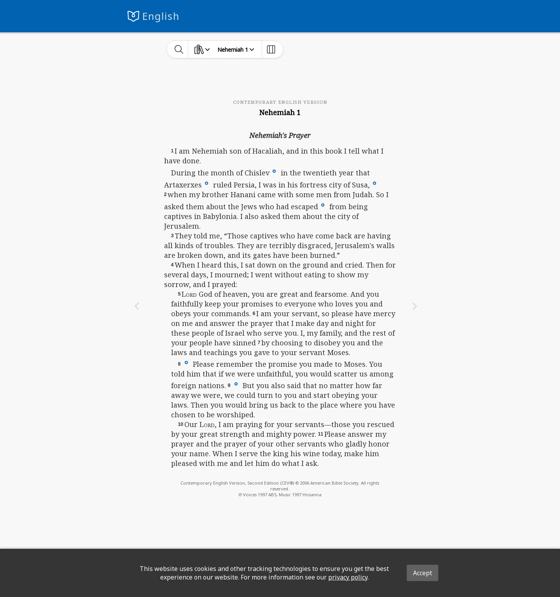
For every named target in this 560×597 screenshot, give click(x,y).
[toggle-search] (179, 49)
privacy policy (348, 577)
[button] (274, 170)
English (160, 16)
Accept (422, 573)
